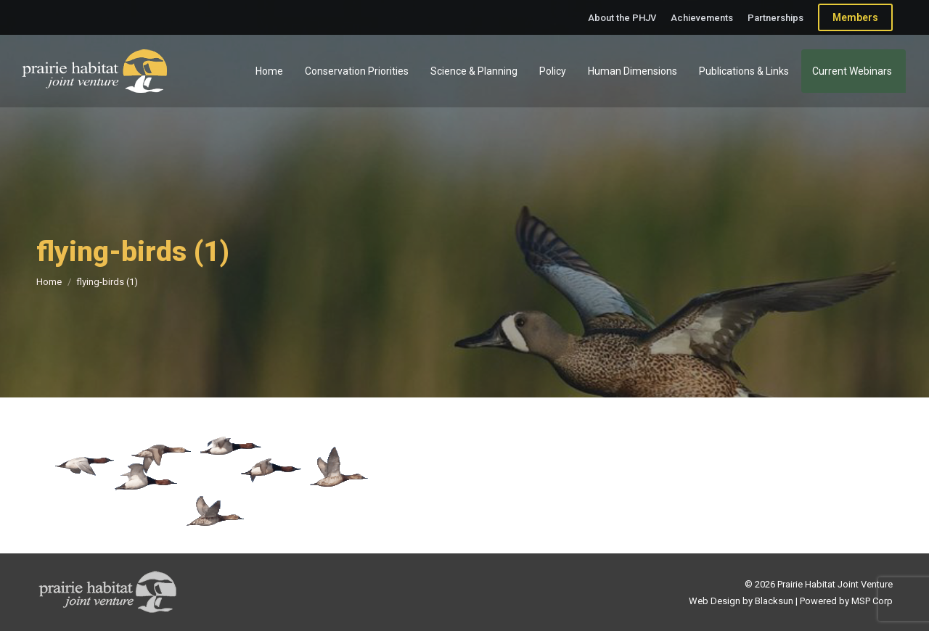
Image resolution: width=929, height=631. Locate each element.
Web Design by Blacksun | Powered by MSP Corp (791, 600)
